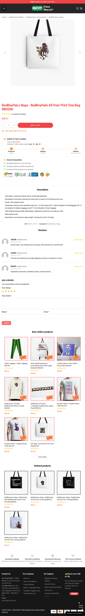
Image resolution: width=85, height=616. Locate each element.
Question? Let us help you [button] (74, 613)
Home (4, 17)
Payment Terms (49, 584)
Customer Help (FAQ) (51, 593)
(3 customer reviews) (19, 114)
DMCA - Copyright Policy (31, 588)
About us (26, 578)
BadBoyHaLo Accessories (36, 17)
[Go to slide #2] (48, 91)
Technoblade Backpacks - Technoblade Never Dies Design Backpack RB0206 (41, 366)
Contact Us (48, 590)
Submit (6, 323)
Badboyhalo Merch (16, 17)
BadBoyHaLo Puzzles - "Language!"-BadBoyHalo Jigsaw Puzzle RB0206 (42, 406)
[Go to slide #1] (36, 91)
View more (42, 457)
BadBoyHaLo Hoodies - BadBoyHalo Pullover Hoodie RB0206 (14, 406)
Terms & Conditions (30, 581)
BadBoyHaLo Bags (56, 17)
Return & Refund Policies (52, 587)
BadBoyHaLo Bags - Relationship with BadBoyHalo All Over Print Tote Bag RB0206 (15, 499)
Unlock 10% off (81, 606)
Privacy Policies (28, 584)
